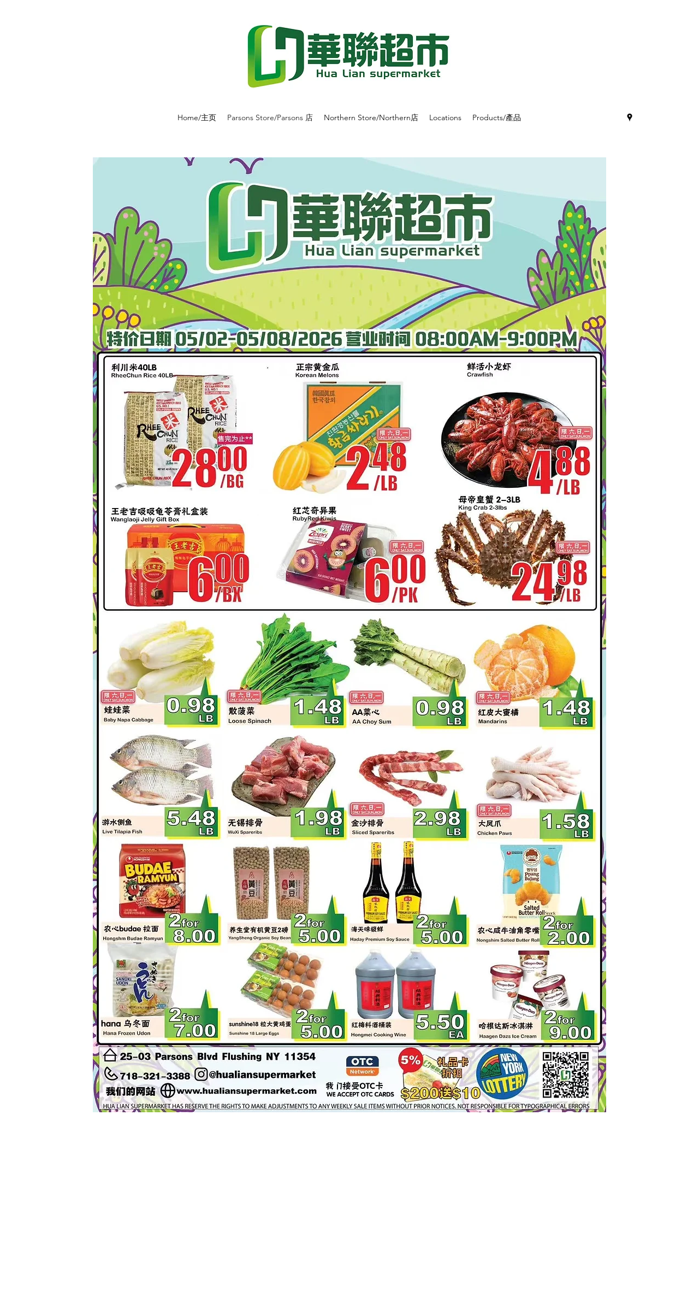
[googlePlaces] (629, 117)
